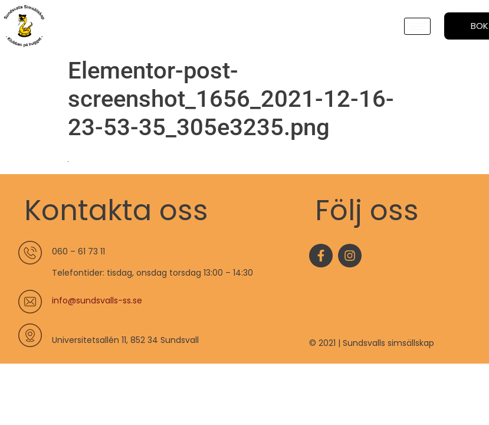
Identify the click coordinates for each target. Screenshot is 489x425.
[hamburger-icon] (417, 26)
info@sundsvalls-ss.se (97, 300)
